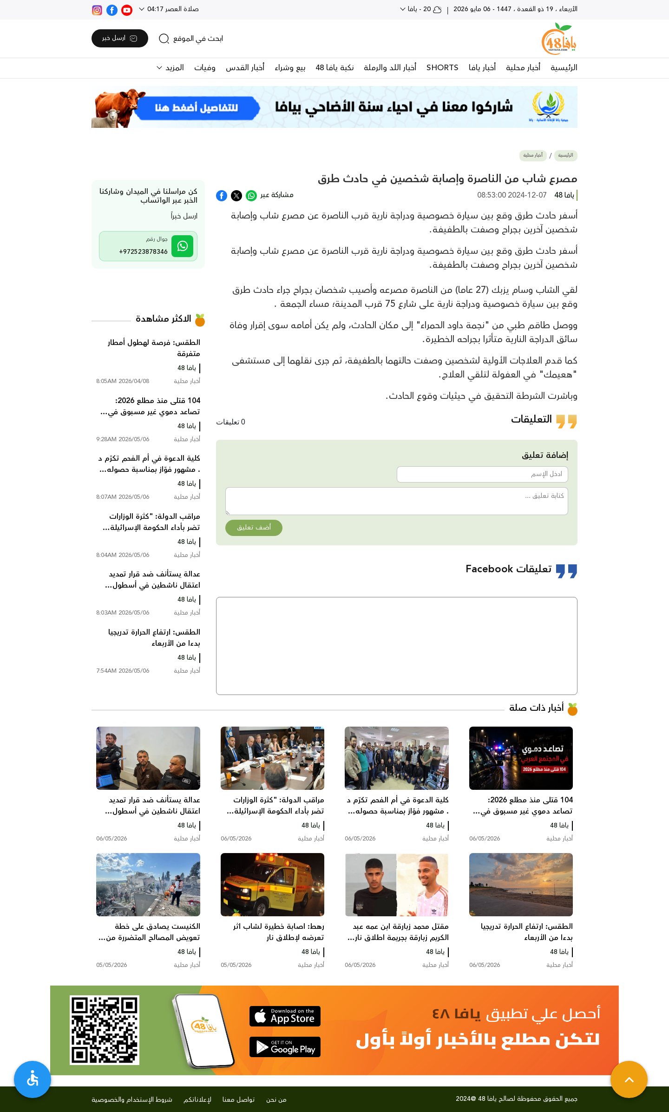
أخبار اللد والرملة (390, 68)
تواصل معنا (239, 1100)
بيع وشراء (290, 68)
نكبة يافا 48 (334, 68)
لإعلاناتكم (197, 1100)
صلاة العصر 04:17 (172, 9)
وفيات (205, 68)
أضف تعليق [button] (254, 528)
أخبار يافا (482, 68)
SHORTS (442, 68)
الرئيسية (564, 68)
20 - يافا (424, 9)
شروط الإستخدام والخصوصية (132, 1100)
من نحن (276, 1100)
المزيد (173, 68)
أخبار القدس (245, 68)
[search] (191, 39)
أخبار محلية (523, 68)
